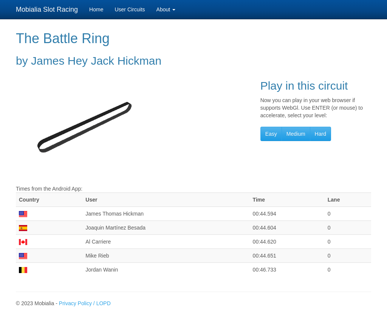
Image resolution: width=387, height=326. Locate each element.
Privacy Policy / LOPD (85, 303)
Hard (320, 134)
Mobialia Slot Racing (47, 9)
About (165, 9)
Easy (271, 134)
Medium (295, 134)
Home (96, 9)
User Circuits (130, 9)
